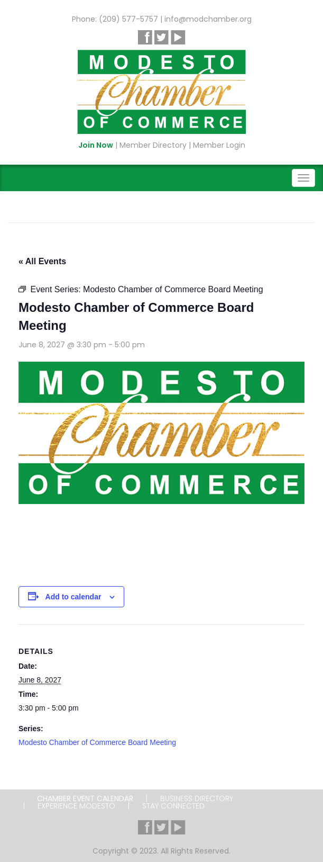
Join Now (95, 145)
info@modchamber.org (208, 19)
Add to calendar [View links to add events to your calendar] (73, 596)
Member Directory (153, 145)
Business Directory (196, 798)
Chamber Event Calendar (85, 798)
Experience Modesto (76, 806)
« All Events (42, 261)
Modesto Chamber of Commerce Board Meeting (97, 742)
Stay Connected (173, 806)
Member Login (219, 145)
